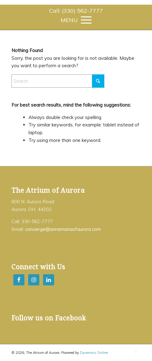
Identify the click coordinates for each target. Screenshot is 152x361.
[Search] (57, 81)
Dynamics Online (94, 352)
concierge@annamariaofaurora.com (63, 229)
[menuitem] (76, 11)
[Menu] (76, 19)
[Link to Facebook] (136, 352)
